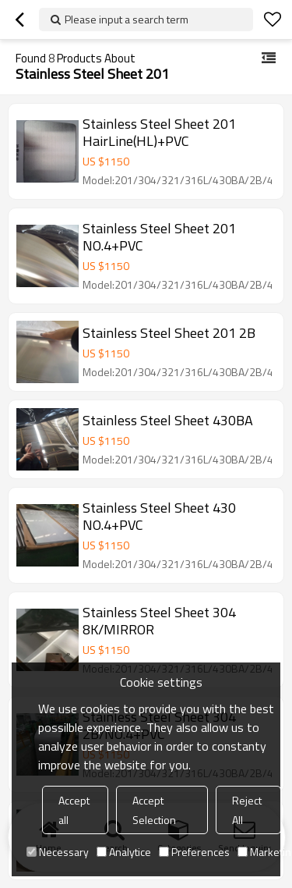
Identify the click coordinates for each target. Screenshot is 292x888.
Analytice (124, 852)
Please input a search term (126, 19)
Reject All (247, 810)
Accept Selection (154, 810)
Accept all (74, 810)
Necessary (57, 852)
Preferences (194, 852)
